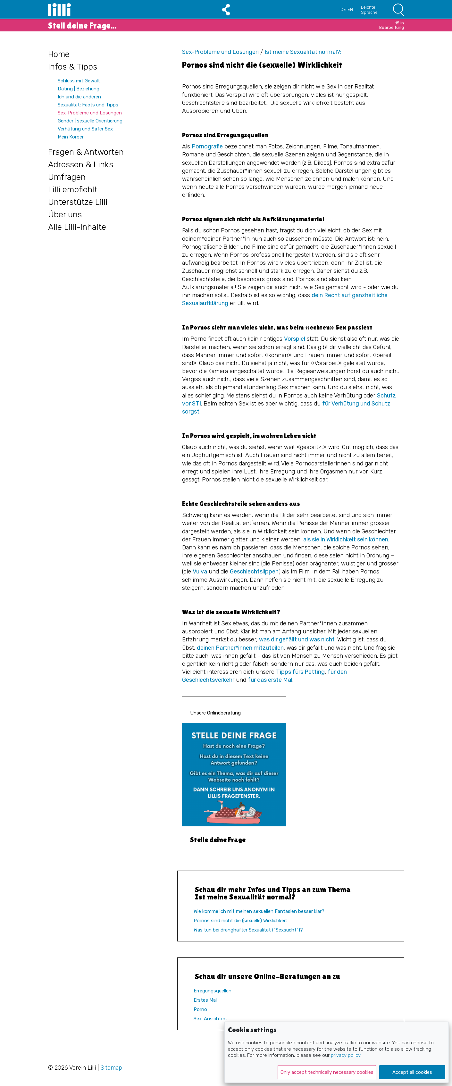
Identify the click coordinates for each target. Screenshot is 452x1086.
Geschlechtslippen (254, 571)
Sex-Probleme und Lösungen (90, 113)
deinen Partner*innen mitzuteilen (240, 647)
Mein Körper (71, 137)
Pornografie (207, 146)
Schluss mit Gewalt (79, 81)
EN (350, 9)
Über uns (65, 215)
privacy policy (345, 1055)
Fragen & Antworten (86, 152)
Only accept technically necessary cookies (326, 1072)
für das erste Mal (270, 679)
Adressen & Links (80, 165)
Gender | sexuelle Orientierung (90, 121)
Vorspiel (294, 338)
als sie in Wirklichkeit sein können (345, 539)
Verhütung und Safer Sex (85, 129)
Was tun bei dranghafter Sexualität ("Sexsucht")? (248, 930)
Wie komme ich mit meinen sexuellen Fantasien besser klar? (259, 911)
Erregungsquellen (212, 991)
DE (343, 9)
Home (59, 54)
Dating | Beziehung (78, 89)
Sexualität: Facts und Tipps (88, 105)
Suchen (398, 9)
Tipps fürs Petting (300, 671)
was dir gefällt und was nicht (297, 639)
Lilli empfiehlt (72, 190)
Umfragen (67, 177)
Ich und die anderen (79, 97)
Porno (200, 1009)
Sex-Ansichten (210, 1019)
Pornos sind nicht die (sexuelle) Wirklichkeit (240, 920)
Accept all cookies (412, 1072)
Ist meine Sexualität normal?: (302, 51)
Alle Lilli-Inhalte (77, 227)
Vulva (200, 571)
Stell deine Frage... (226, 25)
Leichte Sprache (369, 10)
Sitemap (111, 1067)
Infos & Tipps (72, 67)
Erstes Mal (205, 1000)
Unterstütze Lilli (77, 202)
